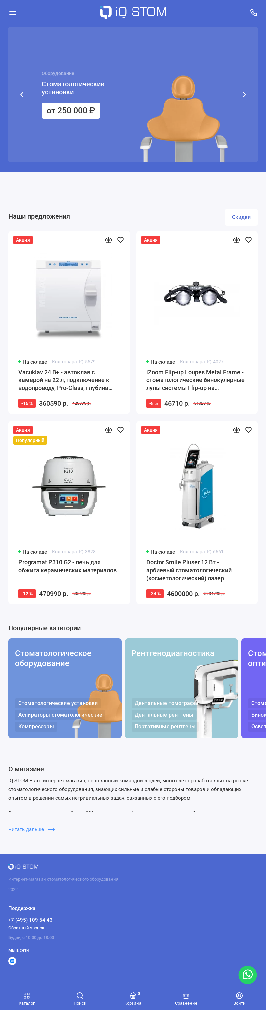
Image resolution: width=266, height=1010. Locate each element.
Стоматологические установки (58, 703)
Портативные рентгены (165, 726)
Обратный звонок (26, 927)
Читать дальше (31, 829)
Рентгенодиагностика (173, 653)
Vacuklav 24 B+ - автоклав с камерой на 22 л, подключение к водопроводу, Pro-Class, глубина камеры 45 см (63, 380)
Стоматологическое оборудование (53, 658)
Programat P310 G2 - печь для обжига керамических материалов (67, 566)
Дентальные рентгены (164, 715)
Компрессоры (36, 726)
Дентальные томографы (166, 703)
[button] (21, 94)
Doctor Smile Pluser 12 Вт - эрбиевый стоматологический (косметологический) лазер (189, 570)
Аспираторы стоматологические (60, 715)
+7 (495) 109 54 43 (30, 920)
